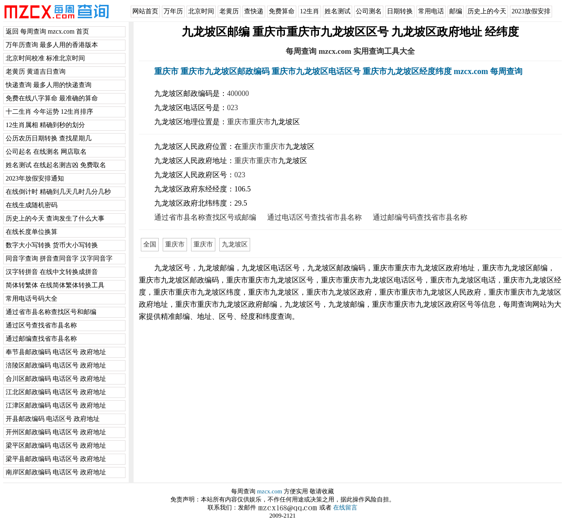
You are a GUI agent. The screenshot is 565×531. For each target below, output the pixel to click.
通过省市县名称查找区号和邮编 (51, 311)
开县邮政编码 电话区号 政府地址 (53, 418)
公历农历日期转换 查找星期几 (48, 138)
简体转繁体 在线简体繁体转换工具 (55, 285)
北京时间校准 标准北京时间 (45, 58)
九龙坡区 (235, 244)
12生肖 (309, 11)
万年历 (173, 11)
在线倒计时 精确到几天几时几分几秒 (58, 191)
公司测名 (369, 11)
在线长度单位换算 (31, 231)
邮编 (455, 11)
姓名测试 (337, 11)
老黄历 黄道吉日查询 (36, 71)
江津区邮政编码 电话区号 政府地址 (56, 405)
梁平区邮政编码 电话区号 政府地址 (56, 445)
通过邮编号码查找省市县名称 (420, 217)
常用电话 (431, 11)
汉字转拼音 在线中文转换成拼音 (52, 271)
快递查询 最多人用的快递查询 (48, 84)
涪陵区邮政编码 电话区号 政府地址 (56, 365)
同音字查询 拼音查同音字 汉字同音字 (59, 258)
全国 (149, 244)
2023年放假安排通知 (35, 178)
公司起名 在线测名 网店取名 (46, 151)
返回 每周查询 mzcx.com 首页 (47, 31)
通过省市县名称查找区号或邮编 (205, 217)
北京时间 (201, 11)
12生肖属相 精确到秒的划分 (45, 124)
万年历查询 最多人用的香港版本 (52, 44)
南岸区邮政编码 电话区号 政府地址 (56, 472)
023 (232, 108)
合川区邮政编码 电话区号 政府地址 (56, 378)
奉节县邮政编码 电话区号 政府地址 (56, 351)
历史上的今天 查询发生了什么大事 (55, 218)
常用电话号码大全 (31, 298)
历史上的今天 (486, 11)
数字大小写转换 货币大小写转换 (52, 245)
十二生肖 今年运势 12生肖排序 (49, 111)
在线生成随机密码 (31, 205)
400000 (238, 93)
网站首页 (145, 11)
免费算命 (282, 11)
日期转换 (400, 11)
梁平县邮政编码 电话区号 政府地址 (56, 458)
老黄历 (229, 11)
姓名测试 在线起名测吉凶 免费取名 (56, 164)
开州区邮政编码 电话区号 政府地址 (56, 432)
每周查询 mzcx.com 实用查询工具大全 (350, 51)
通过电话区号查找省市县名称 (314, 217)
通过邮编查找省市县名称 (41, 338)
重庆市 (238, 122)
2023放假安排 (531, 11)
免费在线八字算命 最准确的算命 (52, 98)
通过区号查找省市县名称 (41, 325)
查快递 (253, 11)
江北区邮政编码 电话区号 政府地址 (56, 392)
